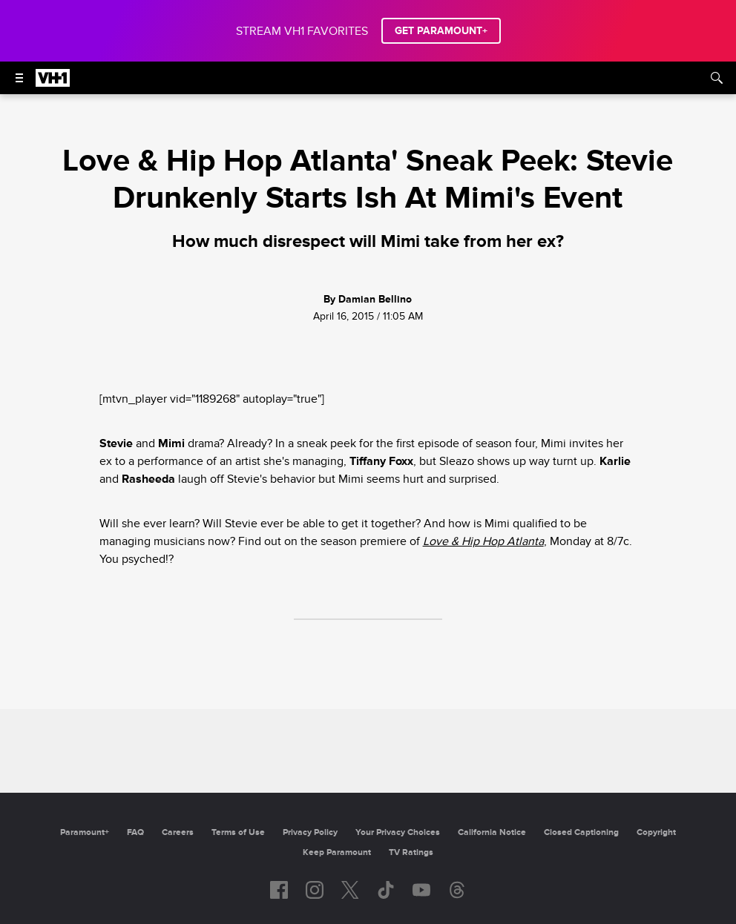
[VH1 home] (53, 83)
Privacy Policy (310, 832)
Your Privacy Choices (397, 832)
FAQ (135, 832)
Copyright (656, 832)
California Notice (492, 832)
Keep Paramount (337, 852)
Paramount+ (84, 832)
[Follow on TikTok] (386, 890)
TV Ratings (411, 852)
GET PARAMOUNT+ (441, 30)
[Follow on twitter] (349, 890)
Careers (178, 832)
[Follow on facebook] (279, 890)
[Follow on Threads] (457, 890)
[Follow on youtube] (421, 890)
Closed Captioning (581, 832)
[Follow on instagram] (314, 890)
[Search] (717, 78)
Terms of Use (238, 832)
